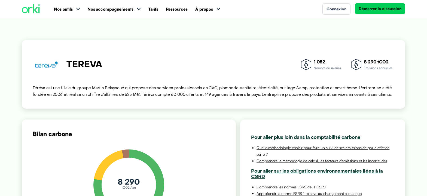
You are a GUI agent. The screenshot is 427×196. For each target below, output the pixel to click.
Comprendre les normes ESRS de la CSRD (291, 187)
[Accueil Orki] (31, 9)
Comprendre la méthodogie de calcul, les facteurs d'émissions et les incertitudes (322, 160)
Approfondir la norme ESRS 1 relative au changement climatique (309, 193)
